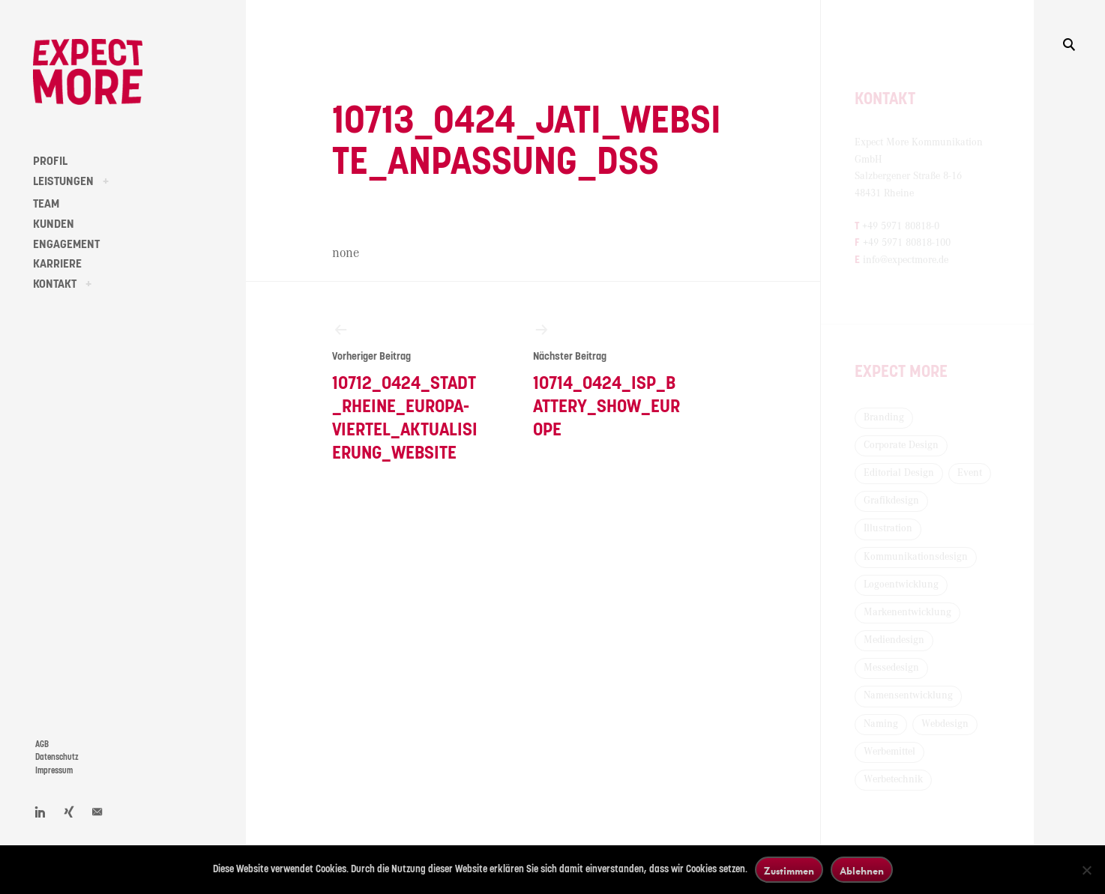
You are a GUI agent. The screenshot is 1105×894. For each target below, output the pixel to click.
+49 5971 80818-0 (900, 226)
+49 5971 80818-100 (907, 243)
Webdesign (945, 724)
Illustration (888, 528)
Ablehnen (862, 870)
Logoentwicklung (901, 584)
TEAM (46, 204)
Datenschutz (57, 757)
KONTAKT (54, 284)
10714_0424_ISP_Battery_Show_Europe (608, 380)
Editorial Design (899, 473)
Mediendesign (894, 640)
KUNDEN (53, 224)
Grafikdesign (891, 500)
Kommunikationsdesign (916, 557)
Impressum (54, 771)
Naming (881, 724)
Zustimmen (789, 870)
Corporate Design (901, 445)
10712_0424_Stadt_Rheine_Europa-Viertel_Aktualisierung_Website (407, 391)
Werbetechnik (893, 779)
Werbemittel (889, 751)
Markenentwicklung (907, 612)
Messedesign (891, 667)
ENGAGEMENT (66, 244)
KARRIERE (57, 264)
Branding (884, 417)
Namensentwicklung (908, 695)
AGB (42, 744)
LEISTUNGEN (63, 181)
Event (969, 473)
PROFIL (50, 161)
